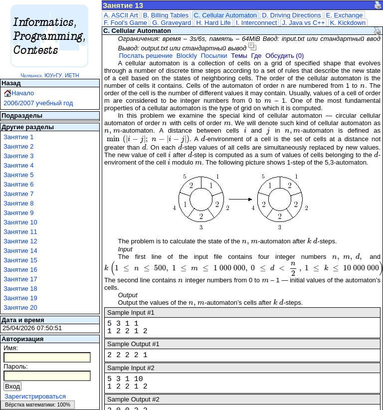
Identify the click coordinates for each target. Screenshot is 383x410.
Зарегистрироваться (35, 396)
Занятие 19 (20, 298)
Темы (239, 55)
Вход (12, 386)
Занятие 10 (20, 222)
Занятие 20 (20, 307)
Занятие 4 (18, 165)
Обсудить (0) (284, 55)
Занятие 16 (20, 269)
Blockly (187, 55)
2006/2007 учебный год (38, 103)
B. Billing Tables (166, 15)
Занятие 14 (20, 250)
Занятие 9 (18, 212)
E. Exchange (344, 15)
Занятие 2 (18, 146)
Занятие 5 (18, 175)
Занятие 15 (20, 260)
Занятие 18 (20, 288)
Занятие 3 (18, 156)
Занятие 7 (18, 194)
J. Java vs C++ (303, 22)
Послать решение (146, 55)
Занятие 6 (18, 184)
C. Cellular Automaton (225, 15)
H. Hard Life (213, 22)
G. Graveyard (171, 22)
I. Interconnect (256, 22)
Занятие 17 (20, 279)
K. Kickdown (348, 22)
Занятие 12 (20, 241)
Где (256, 55)
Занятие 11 (20, 231)
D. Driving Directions (291, 15)
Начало (22, 93)
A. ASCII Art (121, 15)
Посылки (214, 55)
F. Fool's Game (125, 22)
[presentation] (363, 85)
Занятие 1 (18, 137)
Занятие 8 (18, 203)
